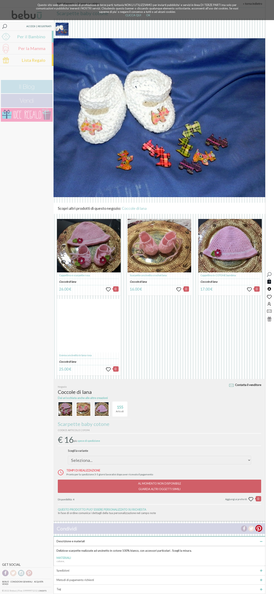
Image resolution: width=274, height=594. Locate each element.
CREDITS (42, 591)
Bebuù (5, 582)
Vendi (5, 584)
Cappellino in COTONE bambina (218, 275)
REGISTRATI (44, 26)
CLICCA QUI (133, 15)
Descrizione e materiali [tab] (159, 541)
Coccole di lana (134, 208)
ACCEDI (30, 26)
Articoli (120, 407)
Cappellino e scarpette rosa (74, 275)
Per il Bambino (31, 36)
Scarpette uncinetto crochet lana (148, 275)
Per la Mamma (31, 48)
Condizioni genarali (21, 582)
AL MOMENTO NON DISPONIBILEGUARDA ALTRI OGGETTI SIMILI (159, 486)
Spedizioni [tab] (159, 570)
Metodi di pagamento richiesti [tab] (159, 580)
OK (148, 15)
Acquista (38, 582)
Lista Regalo (33, 60)
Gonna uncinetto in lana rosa (75, 355)
